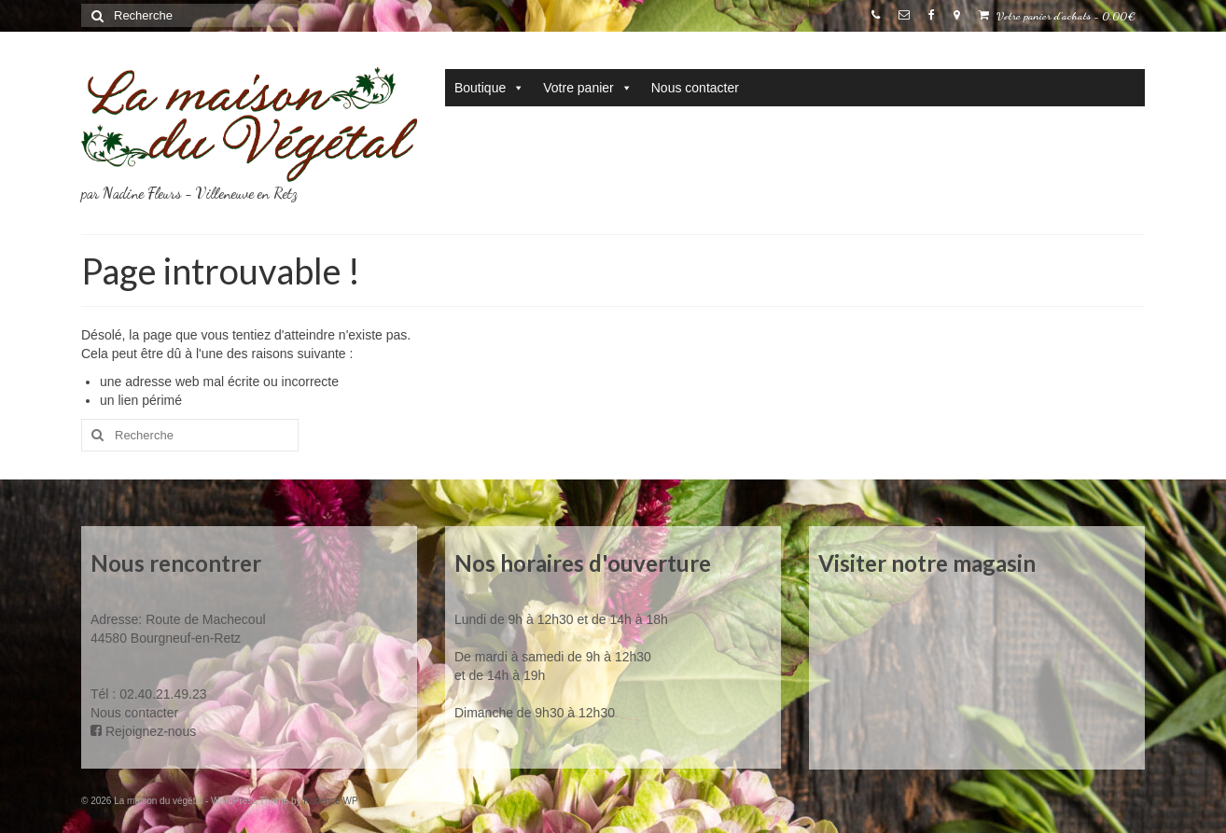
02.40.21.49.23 (162, 694)
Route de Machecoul (203, 619)
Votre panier (588, 87)
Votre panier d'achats (1057, 15)
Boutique (489, 87)
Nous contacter (695, 87)
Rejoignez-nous (143, 731)
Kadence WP (330, 801)
